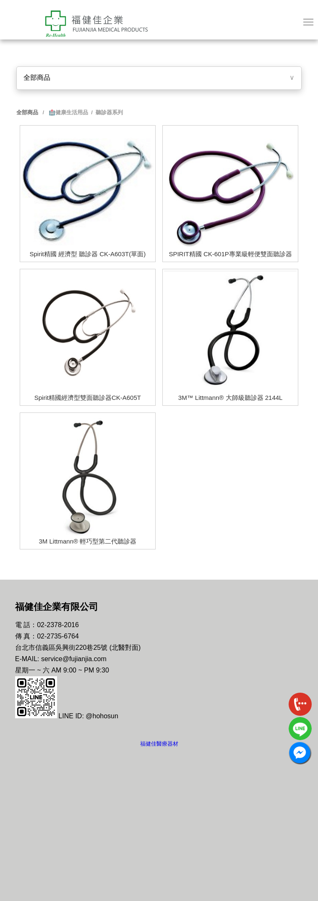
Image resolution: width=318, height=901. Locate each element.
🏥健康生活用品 (67, 112)
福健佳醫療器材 (159, 744)
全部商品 (36, 77)
